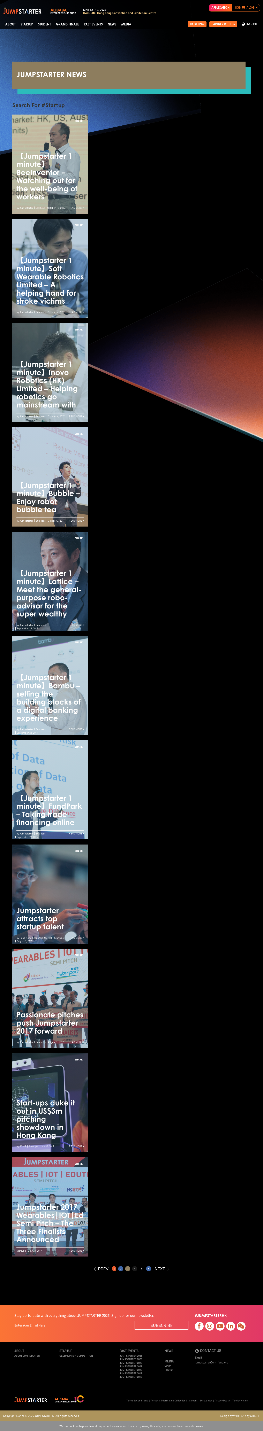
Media (126, 24)
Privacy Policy (222, 1400)
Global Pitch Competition (76, 1355)
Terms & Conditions (137, 1400)
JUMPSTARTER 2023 (131, 1359)
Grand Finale (67, 24)
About (10, 24)
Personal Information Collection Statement (174, 1400)
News (112, 24)
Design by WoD (229, 1416)
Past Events (93, 24)
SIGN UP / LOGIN (245, 7)
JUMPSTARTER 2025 (131, 1355)
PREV (101, 1268)
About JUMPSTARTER (27, 1355)
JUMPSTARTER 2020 (131, 1369)
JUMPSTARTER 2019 (131, 1373)
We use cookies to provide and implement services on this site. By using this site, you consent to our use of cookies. (131, 1426)
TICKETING (197, 24)
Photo (169, 1369)
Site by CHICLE (250, 1416)
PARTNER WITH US (223, 24)
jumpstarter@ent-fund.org (211, 1362)
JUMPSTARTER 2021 (131, 1366)
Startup (27, 24)
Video (168, 1366)
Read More (76, 207)
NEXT (162, 1268)
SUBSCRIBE (161, 1325)
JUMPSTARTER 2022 (131, 1362)
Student (44, 24)
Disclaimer (206, 1400)
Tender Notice (240, 1400)
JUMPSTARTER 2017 (131, 1376)
